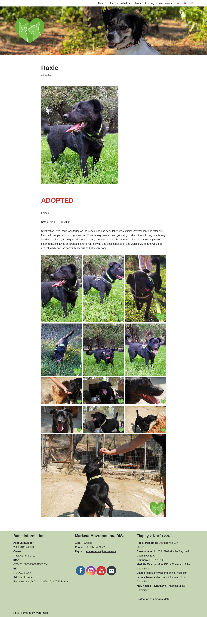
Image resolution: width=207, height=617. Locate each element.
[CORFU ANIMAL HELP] (29, 30)
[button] (129, 3)
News (101, 3)
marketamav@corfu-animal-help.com (166, 573)
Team (138, 3)
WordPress (41, 613)
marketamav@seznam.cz (101, 551)
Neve (16, 613)
